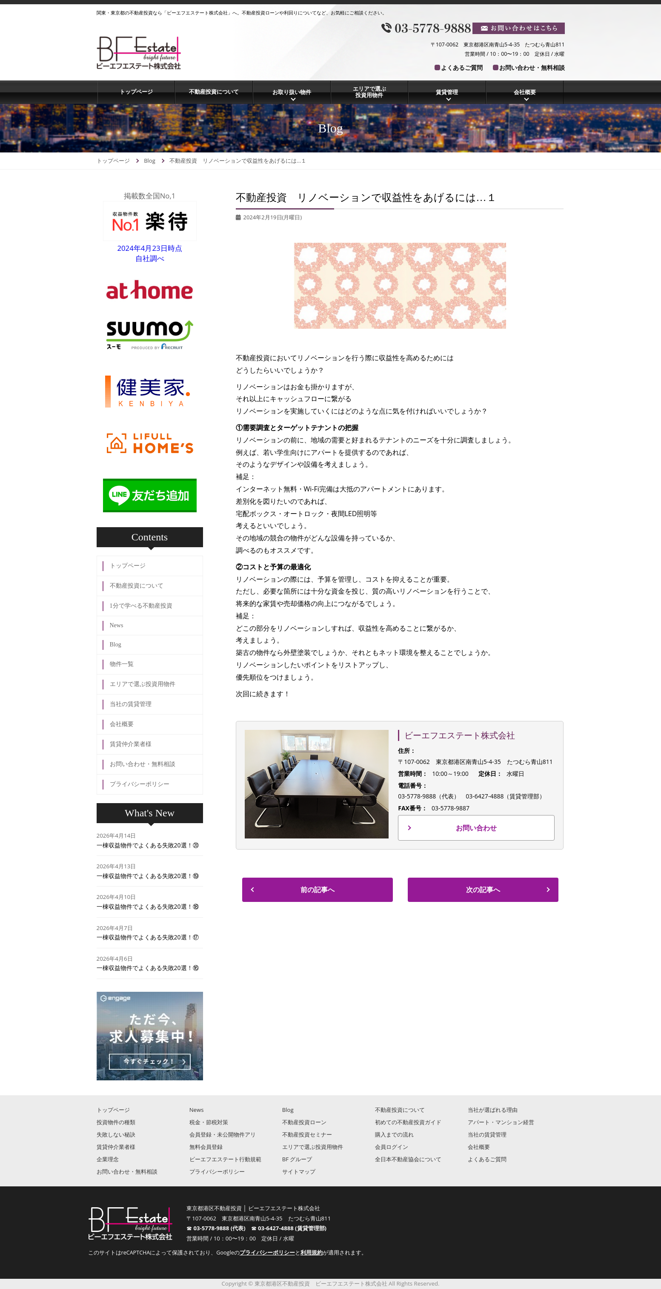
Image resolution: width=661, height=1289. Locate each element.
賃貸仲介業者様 (131, 744)
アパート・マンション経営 (501, 1122)
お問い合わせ (476, 828)
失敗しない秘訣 (116, 1134)
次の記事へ (483, 889)
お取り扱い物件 (291, 92)
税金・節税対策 (208, 1122)
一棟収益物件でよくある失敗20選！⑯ (148, 968)
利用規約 (311, 1252)
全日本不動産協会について (408, 1159)
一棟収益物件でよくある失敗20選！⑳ (148, 845)
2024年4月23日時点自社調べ (150, 248)
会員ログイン (391, 1147)
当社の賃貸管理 (131, 704)
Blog (115, 644)
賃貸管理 (447, 92)
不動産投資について (214, 91)
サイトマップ (298, 1171)
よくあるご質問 (462, 67)
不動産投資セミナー (307, 1134)
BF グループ (297, 1159)
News (116, 625)
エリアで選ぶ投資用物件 (369, 92)
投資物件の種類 (116, 1122)
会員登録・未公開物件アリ (222, 1134)
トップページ (136, 91)
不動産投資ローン (304, 1122)
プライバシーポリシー (139, 784)
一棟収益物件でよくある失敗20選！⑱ (148, 906)
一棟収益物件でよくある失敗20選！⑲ (148, 876)
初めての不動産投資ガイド (408, 1122)
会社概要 (525, 92)
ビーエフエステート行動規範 (225, 1159)
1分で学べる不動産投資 (141, 606)
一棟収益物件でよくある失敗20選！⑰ (148, 937)
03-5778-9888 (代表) (222, 1228)
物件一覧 (122, 664)
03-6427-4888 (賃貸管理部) (292, 1228)
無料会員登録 (206, 1147)
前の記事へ (317, 889)
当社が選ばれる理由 (493, 1110)
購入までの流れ (394, 1134)
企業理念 (108, 1159)
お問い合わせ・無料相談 (532, 67)
